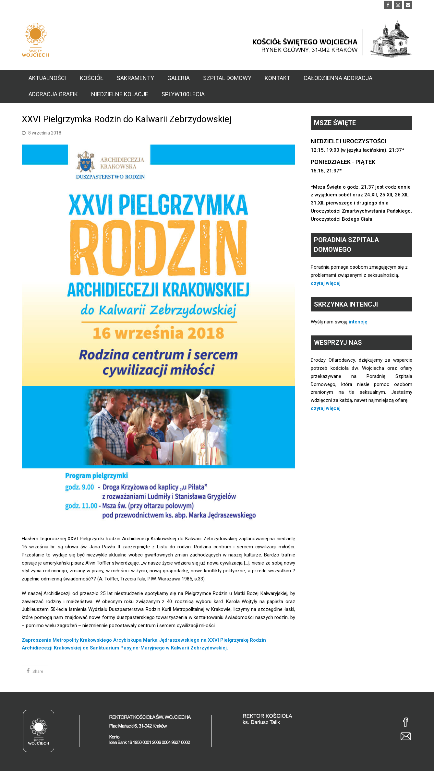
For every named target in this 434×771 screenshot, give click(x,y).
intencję (358, 322)
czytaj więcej (326, 283)
